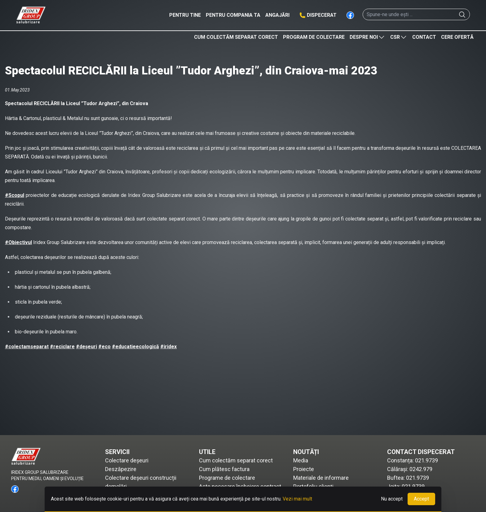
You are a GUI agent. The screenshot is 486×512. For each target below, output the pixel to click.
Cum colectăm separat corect (236, 37)
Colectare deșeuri (126, 460)
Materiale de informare (321, 477)
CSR (398, 37)
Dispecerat (322, 15)
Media (300, 460)
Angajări (277, 15)
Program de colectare (314, 37)
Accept (421, 499)
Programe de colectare (227, 477)
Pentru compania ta (233, 15)
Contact (424, 37)
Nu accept (392, 499)
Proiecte (303, 469)
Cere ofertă (457, 37)
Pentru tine (185, 15)
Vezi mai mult (297, 499)
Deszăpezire (120, 469)
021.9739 (426, 460)
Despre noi (367, 37)
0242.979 (420, 469)
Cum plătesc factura (224, 469)
